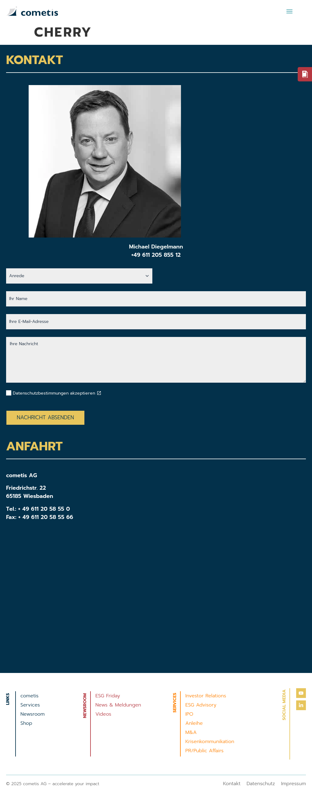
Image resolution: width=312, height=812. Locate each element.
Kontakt (232, 783)
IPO (189, 714)
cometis (29, 695)
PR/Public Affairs (204, 750)
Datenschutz (260, 783)
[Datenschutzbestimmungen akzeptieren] (99, 393)
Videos (103, 714)
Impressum (293, 783)
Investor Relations (205, 695)
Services (30, 705)
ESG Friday (107, 695)
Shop (26, 723)
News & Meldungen (118, 705)
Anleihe (194, 723)
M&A (191, 732)
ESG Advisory (200, 705)
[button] (289, 11)
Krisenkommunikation (209, 741)
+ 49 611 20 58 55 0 (44, 509)
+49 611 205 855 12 (156, 255)
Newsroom (32, 714)
